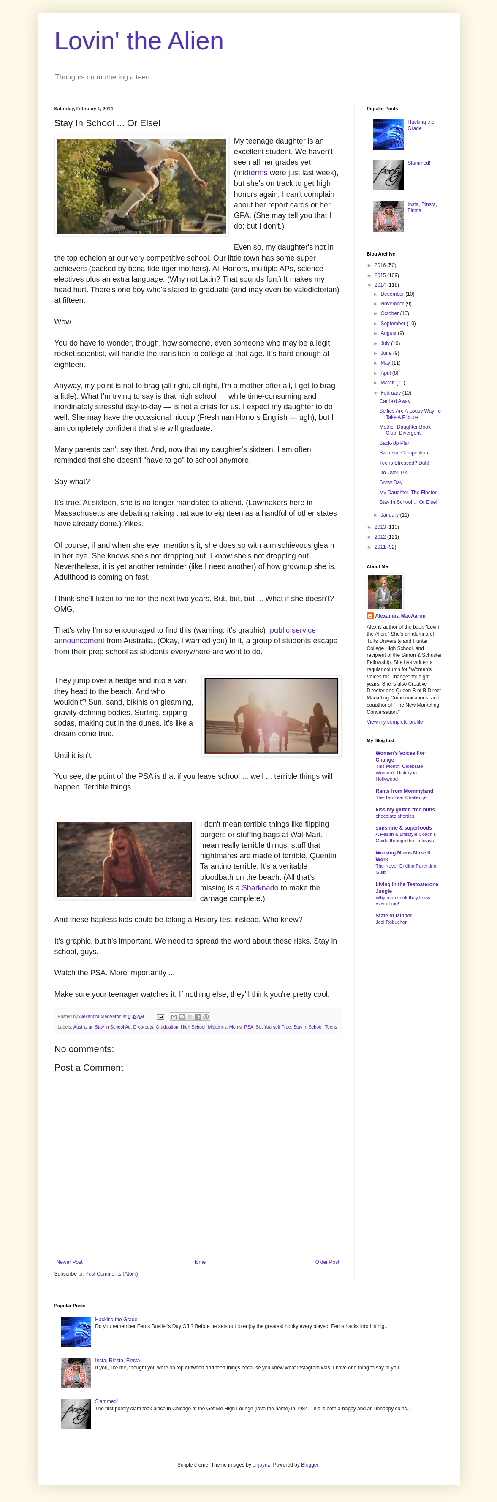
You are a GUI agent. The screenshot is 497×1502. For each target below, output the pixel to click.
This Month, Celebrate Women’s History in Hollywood (399, 772)
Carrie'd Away (394, 401)
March (388, 383)
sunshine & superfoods (404, 828)
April (386, 373)
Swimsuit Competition (403, 453)
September (393, 324)
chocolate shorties (395, 816)
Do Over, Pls (393, 473)
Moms (235, 1026)
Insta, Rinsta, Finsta (117, 1360)
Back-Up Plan (394, 443)
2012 (381, 537)
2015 (381, 275)
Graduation (167, 1026)
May (385, 363)
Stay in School (308, 1026)
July (385, 343)
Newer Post (70, 1262)
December (392, 294)
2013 (381, 527)
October (390, 313)
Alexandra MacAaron (400, 616)
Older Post (327, 1262)
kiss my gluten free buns (405, 810)
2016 (381, 265)
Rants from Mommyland (405, 791)
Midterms (217, 1026)
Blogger (309, 1465)
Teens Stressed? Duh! (404, 463)
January (390, 515)
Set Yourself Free (273, 1026)
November (392, 304)
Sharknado (260, 888)
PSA (248, 1026)
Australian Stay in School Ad (102, 1026)
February (391, 393)
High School (193, 1026)
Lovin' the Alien (139, 41)
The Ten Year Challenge (401, 797)
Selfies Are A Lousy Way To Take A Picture (409, 414)
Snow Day (390, 482)
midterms (252, 173)
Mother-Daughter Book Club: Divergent (404, 430)
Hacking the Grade (420, 125)
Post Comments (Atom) (111, 1274)
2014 (381, 285)
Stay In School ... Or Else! (408, 502)
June (386, 353)
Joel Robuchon (392, 922)
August (389, 333)
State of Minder (394, 916)
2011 (381, 547)
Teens (331, 1026)
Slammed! (418, 163)
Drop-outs (143, 1026)
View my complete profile (395, 722)
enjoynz (261, 1465)
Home (199, 1262)
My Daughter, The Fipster (407, 492)
